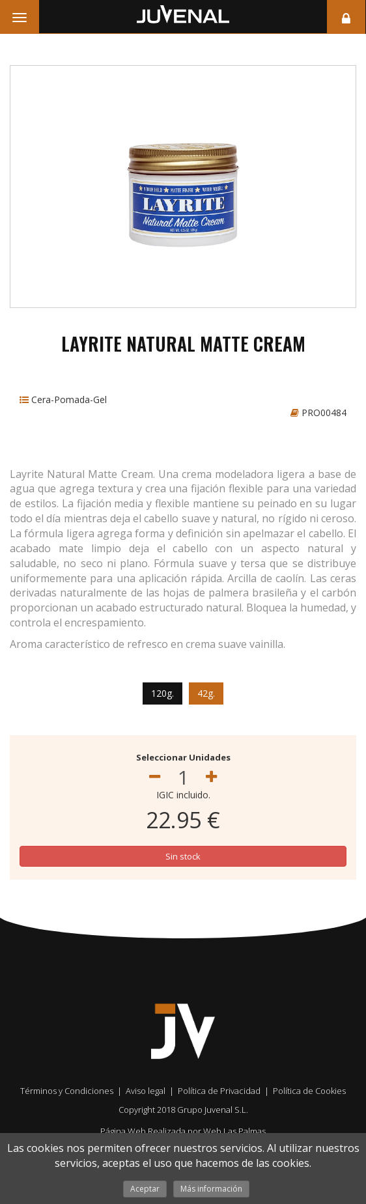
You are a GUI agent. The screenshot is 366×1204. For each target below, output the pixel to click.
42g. (206, 693)
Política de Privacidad (219, 1091)
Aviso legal (145, 1091)
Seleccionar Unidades (183, 757)
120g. (162, 693)
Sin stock (183, 856)
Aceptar (145, 1188)
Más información (211, 1188)
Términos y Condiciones (66, 1091)
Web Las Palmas (234, 1131)
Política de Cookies (309, 1091)
